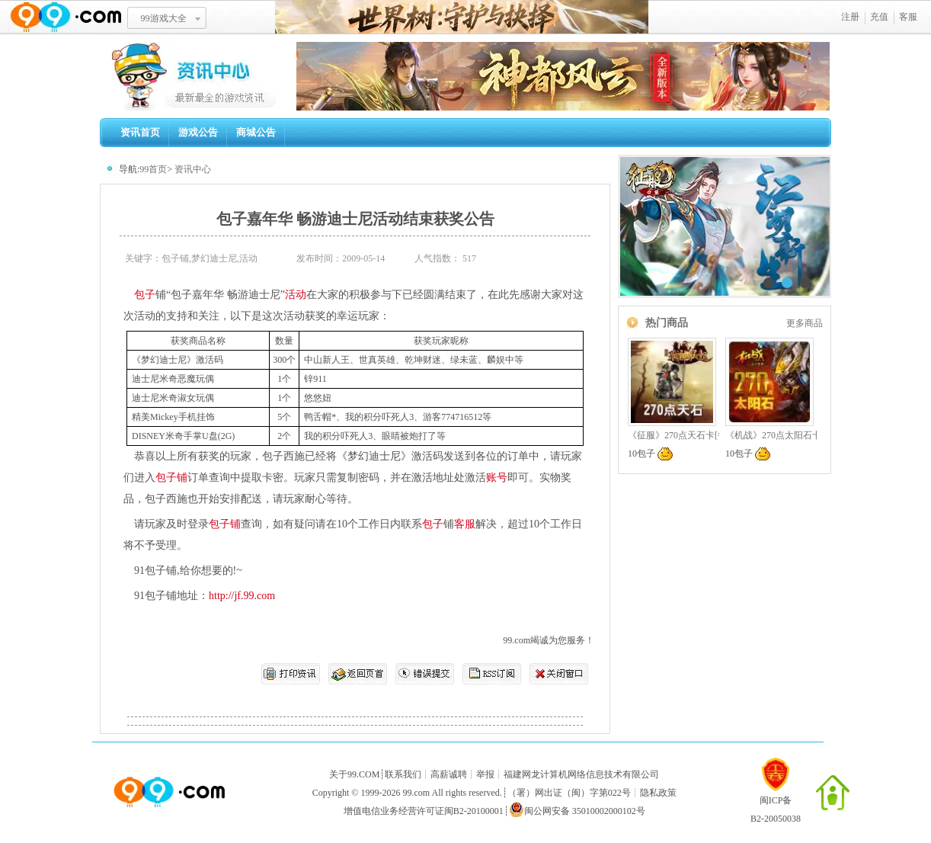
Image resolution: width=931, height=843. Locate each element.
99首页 (153, 169)
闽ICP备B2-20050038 (775, 803)
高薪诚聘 (448, 774)
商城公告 (256, 132)
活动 (295, 294)
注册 (850, 16)
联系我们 (403, 774)
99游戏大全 (164, 18)
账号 (496, 477)
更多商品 (804, 323)
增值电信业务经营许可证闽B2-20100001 (424, 811)
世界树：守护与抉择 (461, 17)
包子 (144, 294)
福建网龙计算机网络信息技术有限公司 (581, 774)
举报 (485, 774)
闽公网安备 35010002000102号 (577, 809)
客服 (908, 16)
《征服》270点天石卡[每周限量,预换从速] (712, 435)
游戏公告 (198, 132)
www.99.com (65, 17)
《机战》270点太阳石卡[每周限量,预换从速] (814, 435)
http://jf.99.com (242, 595)
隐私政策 (658, 792)
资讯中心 (192, 169)
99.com (416, 792)
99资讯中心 (198, 76)
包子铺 (171, 477)
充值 (879, 16)
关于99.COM (354, 774)
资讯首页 (140, 132)
